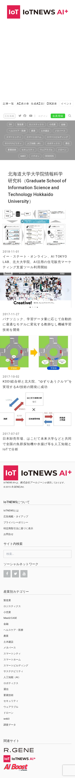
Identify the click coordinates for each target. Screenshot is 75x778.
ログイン (43, 116)
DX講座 (52, 103)
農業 (33, 131)
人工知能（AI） (34, 143)
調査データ (10, 724)
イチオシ (35, 156)
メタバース (60, 131)
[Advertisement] (37, 57)
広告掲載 (9, 116)
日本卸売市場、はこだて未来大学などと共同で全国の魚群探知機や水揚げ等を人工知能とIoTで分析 (37, 444)
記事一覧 (8, 103)
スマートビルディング (57, 137)
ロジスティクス (36, 124)
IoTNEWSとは (11, 510)
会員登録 (57, 115)
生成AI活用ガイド (37, 103)
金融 (63, 124)
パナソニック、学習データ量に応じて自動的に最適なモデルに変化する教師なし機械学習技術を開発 (37, 324)
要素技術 (12, 149)
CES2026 (49, 156)
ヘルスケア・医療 (17, 131)
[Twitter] (15, 573)
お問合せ (8, 534)
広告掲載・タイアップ (16, 516)
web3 (23, 156)
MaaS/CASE (10, 618)
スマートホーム (34, 137)
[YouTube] (23, 573)
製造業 (20, 124)
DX (10, 124)
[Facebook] (7, 573)
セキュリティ (28, 149)
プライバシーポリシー (16, 522)
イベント (66, 103)
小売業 (52, 124)
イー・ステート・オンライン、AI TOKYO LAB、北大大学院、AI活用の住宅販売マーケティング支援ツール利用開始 (37, 262)
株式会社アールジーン (32, 482)
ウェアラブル (46, 149)
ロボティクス (53, 143)
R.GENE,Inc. (18, 486)
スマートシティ (13, 137)
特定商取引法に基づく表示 (18, 528)
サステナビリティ (13, 143)
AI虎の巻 (23, 103)
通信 (67, 143)
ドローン (62, 149)
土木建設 (45, 131)
